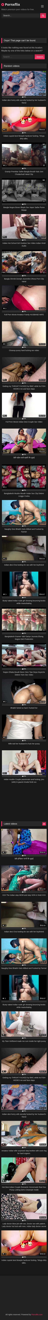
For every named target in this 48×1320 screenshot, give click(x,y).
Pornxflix (10, 4)
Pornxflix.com (36, 1315)
